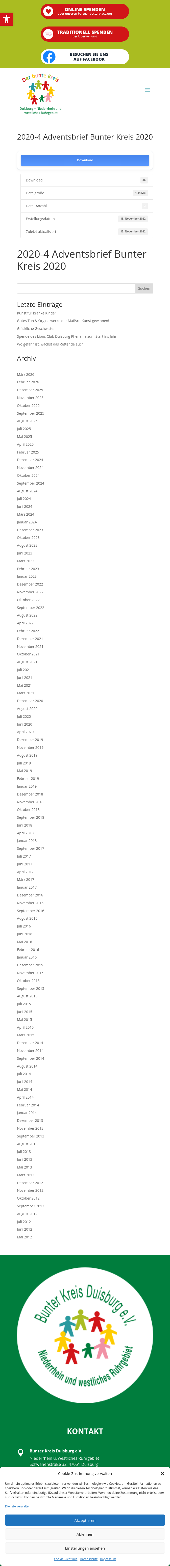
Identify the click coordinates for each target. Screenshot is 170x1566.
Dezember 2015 (30, 965)
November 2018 (30, 802)
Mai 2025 (24, 436)
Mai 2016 (24, 941)
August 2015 (27, 996)
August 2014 (27, 1066)
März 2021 (25, 693)
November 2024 (30, 467)
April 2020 (25, 731)
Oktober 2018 (28, 809)
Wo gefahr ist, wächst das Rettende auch (50, 344)
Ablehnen (85, 1534)
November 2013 (30, 1128)
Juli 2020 (24, 716)
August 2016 (27, 918)
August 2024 (27, 491)
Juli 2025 (24, 428)
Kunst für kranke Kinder (36, 313)
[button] (6, 19)
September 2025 (30, 413)
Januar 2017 (27, 887)
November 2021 (30, 646)
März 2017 (25, 879)
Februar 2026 (28, 382)
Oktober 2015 (28, 980)
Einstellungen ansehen (85, 1548)
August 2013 (27, 1144)
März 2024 (25, 514)
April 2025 (25, 444)
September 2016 (30, 910)
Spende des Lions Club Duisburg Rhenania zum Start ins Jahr (66, 336)
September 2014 (30, 1058)
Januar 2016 (27, 957)
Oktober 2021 (28, 654)
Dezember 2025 (30, 389)
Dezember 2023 (30, 529)
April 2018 (25, 833)
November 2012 (30, 1190)
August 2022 (27, 615)
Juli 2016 (24, 926)
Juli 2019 (24, 763)
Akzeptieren (85, 1520)
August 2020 (27, 708)
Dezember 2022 (30, 584)
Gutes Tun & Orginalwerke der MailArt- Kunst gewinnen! (63, 320)
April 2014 (25, 1097)
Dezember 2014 (30, 1042)
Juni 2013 (24, 1159)
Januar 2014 (27, 1112)
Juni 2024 (24, 506)
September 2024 (30, 483)
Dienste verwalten (18, 1506)
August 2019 (27, 755)
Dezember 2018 (30, 794)
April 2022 (25, 623)
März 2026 (25, 374)
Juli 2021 (24, 669)
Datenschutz (89, 1559)
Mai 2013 (24, 1167)
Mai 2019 (24, 770)
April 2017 (25, 871)
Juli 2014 (24, 1073)
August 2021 (27, 661)
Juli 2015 (24, 1003)
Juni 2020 (24, 724)
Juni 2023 (24, 553)
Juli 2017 (24, 856)
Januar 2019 (27, 786)
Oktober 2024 (28, 475)
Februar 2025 (28, 452)
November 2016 (30, 902)
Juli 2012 (24, 1221)
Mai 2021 (24, 685)
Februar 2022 (28, 630)
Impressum (108, 1559)
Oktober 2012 (28, 1198)
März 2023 (25, 561)
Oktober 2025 (28, 405)
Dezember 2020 (30, 700)
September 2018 (30, 817)
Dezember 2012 (30, 1182)
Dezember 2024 (30, 459)
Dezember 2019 (30, 739)
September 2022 (30, 607)
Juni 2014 (24, 1081)
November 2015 (30, 972)
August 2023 (27, 545)
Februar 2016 (28, 949)
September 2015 (30, 988)
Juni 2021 (24, 677)
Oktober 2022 (28, 599)
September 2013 (30, 1136)
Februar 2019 (28, 778)
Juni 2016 (24, 934)
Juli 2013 (24, 1151)
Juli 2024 (24, 498)
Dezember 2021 (30, 638)
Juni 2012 (24, 1229)
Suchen (144, 288)
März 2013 (25, 1175)
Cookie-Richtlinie (65, 1559)
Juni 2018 (24, 825)
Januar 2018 (27, 840)
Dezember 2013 (30, 1120)
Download (85, 160)
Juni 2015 (24, 1011)
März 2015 (25, 1034)
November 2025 (30, 397)
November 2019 (30, 747)
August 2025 (27, 420)
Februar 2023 (28, 568)
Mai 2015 (24, 1019)
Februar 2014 (28, 1105)
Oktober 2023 (28, 537)
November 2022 (30, 592)
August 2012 (27, 1213)
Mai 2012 (24, 1237)
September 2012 (30, 1206)
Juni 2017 (24, 864)
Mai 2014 (24, 1089)
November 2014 (30, 1050)
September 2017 (30, 848)
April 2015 (25, 1027)
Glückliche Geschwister (36, 328)
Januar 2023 (27, 576)
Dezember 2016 (30, 895)
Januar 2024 (27, 522)
